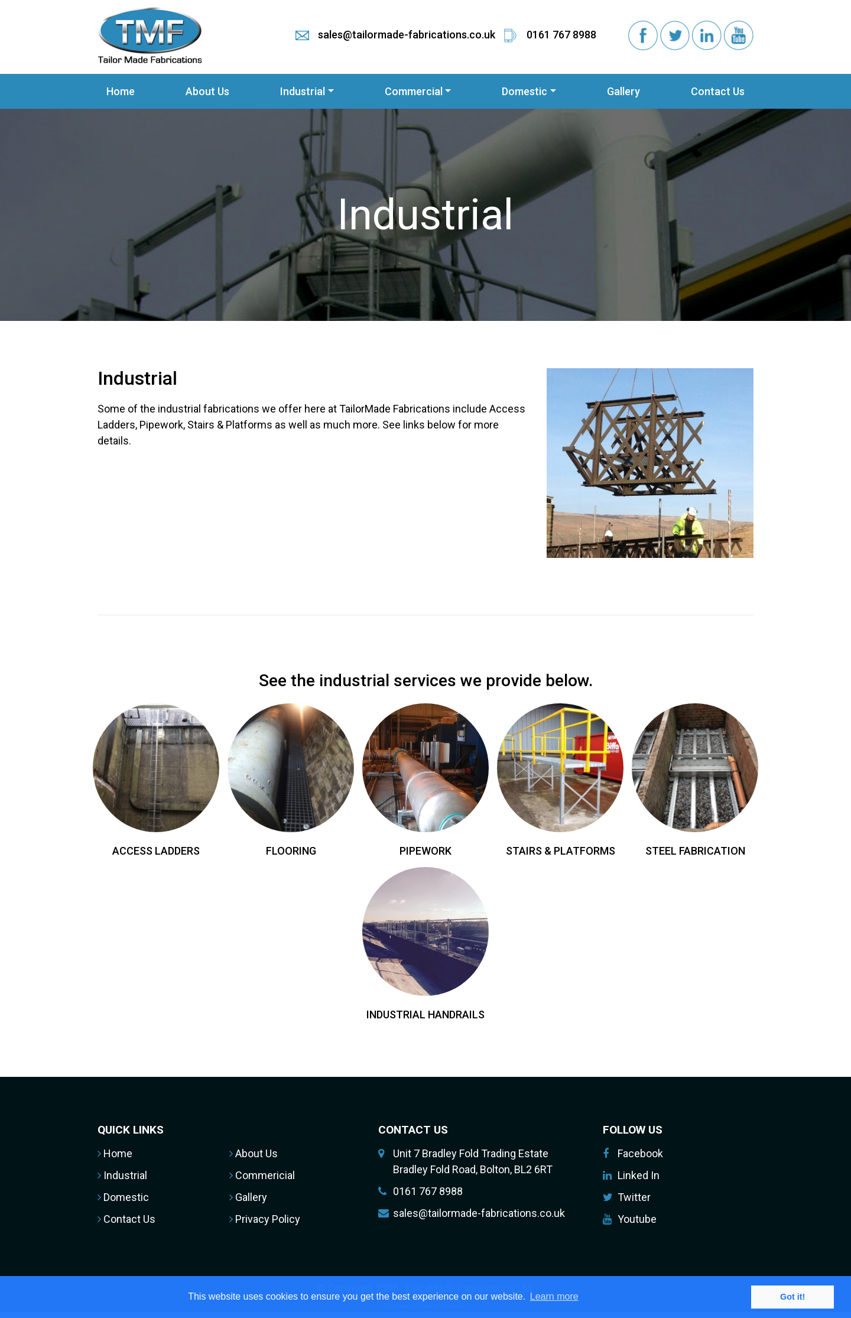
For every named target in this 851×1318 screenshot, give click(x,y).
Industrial (302, 91)
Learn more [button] (554, 1296)
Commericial (262, 1175)
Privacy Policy (264, 1219)
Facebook (640, 1153)
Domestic (524, 91)
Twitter (634, 1197)
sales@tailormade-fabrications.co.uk (479, 1213)
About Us (207, 91)
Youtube (637, 1219)
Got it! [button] (792, 1296)
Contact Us (718, 91)
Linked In (639, 1175)
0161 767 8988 (428, 1191)
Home (120, 91)
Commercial (414, 91)
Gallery (623, 91)
